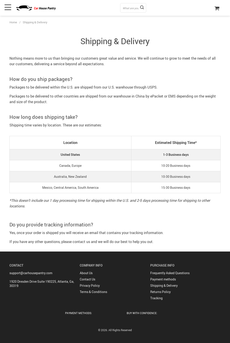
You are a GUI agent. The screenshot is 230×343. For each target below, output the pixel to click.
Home (13, 22)
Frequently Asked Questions (170, 273)
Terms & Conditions (93, 292)
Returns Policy (160, 292)
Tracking (156, 298)
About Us (86, 273)
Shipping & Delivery (164, 285)
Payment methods (163, 279)
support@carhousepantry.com (30, 273)
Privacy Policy (90, 285)
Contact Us (87, 279)
